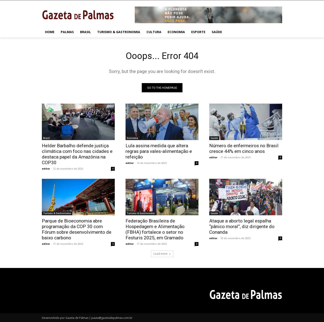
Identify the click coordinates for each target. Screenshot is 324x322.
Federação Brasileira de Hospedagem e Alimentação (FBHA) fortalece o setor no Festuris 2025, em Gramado (155, 229)
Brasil (46, 138)
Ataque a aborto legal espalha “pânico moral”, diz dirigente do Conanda (241, 226)
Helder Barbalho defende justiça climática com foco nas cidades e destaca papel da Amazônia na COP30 (77, 154)
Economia (132, 138)
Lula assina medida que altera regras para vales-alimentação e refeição (159, 151)
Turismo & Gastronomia (57, 213)
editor (46, 168)
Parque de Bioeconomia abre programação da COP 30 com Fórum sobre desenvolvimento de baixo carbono (76, 229)
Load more (162, 254)
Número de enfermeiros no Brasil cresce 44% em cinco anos (244, 148)
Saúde (214, 138)
